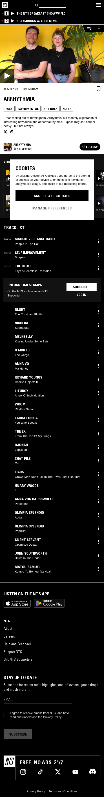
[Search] (36, 5)
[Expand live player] (99, 28)
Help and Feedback (17, 644)
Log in (81, 295)
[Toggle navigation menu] (98, 5)
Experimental (28, 109)
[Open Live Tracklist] (88, 28)
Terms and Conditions (63, 791)
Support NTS (13, 651)
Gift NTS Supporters (18, 659)
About (8, 628)
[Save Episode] (98, 88)
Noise (66, 109)
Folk (9, 109)
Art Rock (51, 109)
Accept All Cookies (52, 196)
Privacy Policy (52, 717)
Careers (9, 636)
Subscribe (81, 287)
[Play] (52, 54)
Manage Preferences (52, 208)
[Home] (5, 5)
